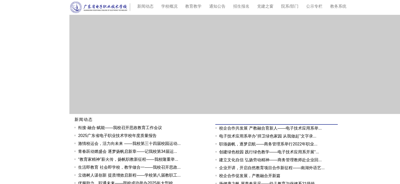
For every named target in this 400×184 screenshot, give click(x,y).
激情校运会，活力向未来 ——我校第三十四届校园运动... (129, 143)
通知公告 (217, 6)
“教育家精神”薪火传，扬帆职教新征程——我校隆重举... (128, 159)
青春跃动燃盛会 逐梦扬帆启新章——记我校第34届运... (127, 151)
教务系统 (338, 6)
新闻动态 (83, 119)
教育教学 (193, 6)
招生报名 (241, 6)
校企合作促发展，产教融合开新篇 (249, 176)
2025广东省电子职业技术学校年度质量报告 (117, 135)
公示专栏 (314, 6)
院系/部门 (289, 6)
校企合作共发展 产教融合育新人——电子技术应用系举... (270, 128)
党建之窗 (265, 6)
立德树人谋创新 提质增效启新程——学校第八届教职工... (129, 175)
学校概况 (169, 6)
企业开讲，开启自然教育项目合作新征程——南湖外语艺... (271, 168)
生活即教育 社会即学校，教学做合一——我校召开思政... (129, 167)
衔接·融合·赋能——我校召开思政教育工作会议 (120, 127)
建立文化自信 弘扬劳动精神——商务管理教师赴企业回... (270, 160)
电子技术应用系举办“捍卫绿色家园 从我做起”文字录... (267, 136)
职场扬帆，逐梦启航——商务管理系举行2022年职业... (268, 144)
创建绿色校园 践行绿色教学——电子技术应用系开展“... (269, 152)
